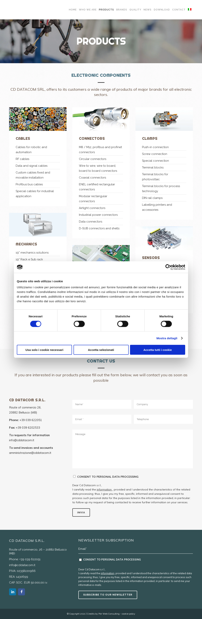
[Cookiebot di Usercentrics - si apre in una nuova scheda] (168, 267)
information (104, 489)
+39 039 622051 (31, 420)
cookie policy (128, 613)
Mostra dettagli (166, 338)
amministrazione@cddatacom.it (30, 453)
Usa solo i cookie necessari (44, 349)
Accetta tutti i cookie (157, 349)
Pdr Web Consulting (109, 613)
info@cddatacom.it (21, 440)
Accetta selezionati (101, 349)
